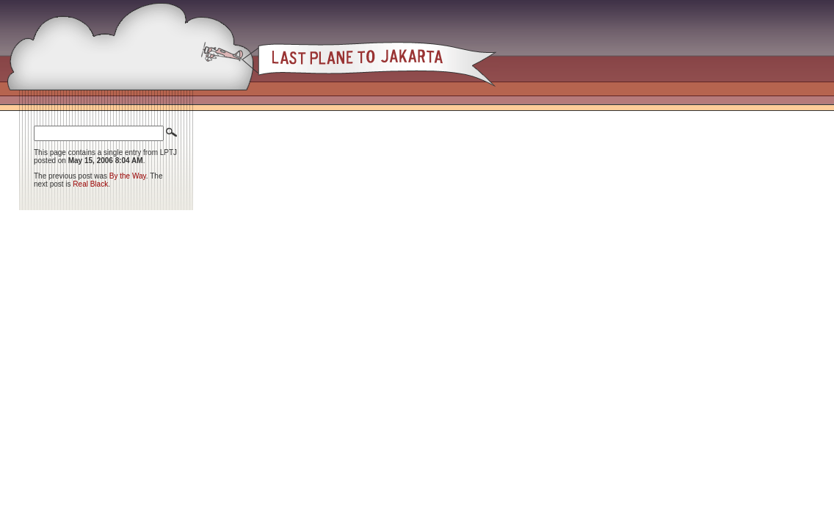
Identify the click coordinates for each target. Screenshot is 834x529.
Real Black (90, 184)
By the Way (127, 176)
